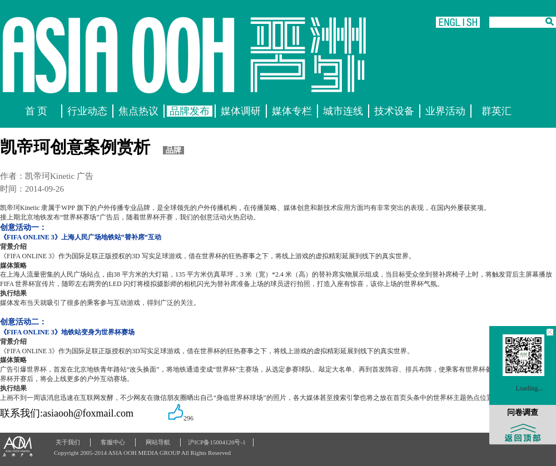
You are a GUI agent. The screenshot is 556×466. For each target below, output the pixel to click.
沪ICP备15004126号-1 (216, 442)
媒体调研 (241, 111)
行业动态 (87, 111)
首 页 (36, 111)
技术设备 (394, 111)
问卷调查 (522, 412)
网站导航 (158, 442)
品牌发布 (190, 111)
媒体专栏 (292, 111)
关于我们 (68, 442)
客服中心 (113, 442)
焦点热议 (138, 111)
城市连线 (343, 111)
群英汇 (496, 111)
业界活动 (445, 111)
